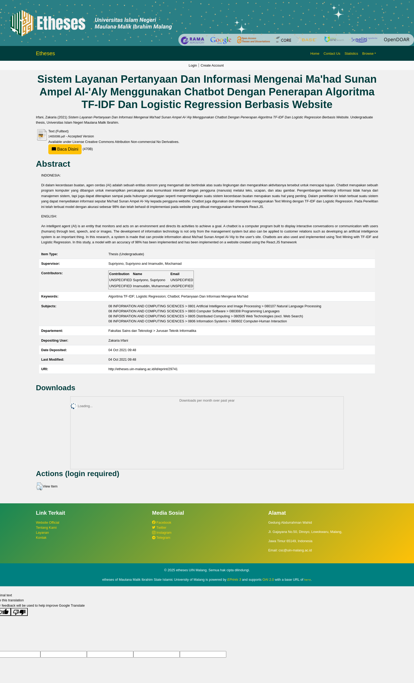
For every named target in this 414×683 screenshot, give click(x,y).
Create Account (212, 65)
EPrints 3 (234, 580)
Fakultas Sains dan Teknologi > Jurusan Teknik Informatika (152, 331)
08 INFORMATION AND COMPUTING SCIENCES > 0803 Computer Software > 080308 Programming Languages (193, 311)
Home (314, 53)
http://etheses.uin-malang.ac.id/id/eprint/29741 (143, 369)
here (307, 580)
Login (193, 65)
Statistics (351, 53)
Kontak (41, 538)
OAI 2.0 (268, 580)
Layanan (42, 533)
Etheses (45, 53)
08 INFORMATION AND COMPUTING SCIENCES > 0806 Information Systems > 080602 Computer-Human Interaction (197, 321)
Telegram (161, 538)
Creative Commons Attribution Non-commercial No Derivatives (131, 142)
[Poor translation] (19, 612)
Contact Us (332, 53)
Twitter (159, 527)
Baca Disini (65, 149)
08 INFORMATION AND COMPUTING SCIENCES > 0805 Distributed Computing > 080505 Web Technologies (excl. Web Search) (205, 316)
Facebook (161, 522)
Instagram (161, 533)
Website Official (47, 522)
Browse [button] (368, 53)
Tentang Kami (46, 527)
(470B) (70, 149)
